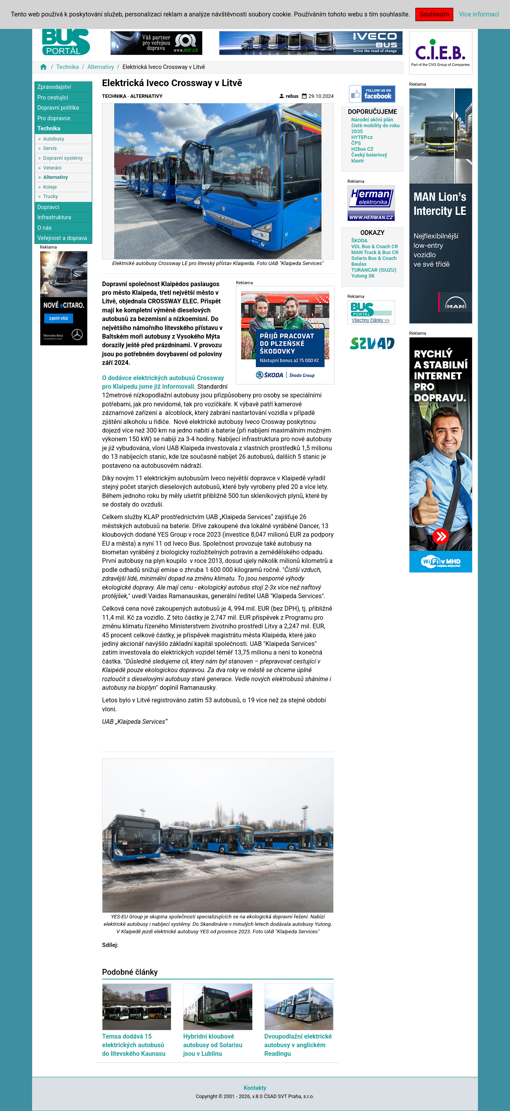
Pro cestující (52, 97)
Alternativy (100, 67)
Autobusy (53, 139)
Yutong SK (363, 276)
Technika (67, 67)
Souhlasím (434, 14)
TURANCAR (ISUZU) (373, 270)
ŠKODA (359, 240)
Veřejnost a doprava (62, 238)
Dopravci (48, 207)
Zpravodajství (54, 87)
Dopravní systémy (63, 158)
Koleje (50, 187)
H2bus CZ (362, 149)
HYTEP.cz (362, 137)
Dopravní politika (58, 108)
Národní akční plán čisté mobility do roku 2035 (375, 125)
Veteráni (52, 168)
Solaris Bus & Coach (374, 258)
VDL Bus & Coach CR (374, 246)
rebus (288, 96)
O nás (44, 228)
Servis (50, 148)
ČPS (356, 143)
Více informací (479, 14)
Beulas (358, 264)
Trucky (50, 196)
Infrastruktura (54, 217)
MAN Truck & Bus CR (375, 252)
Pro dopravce (53, 118)
